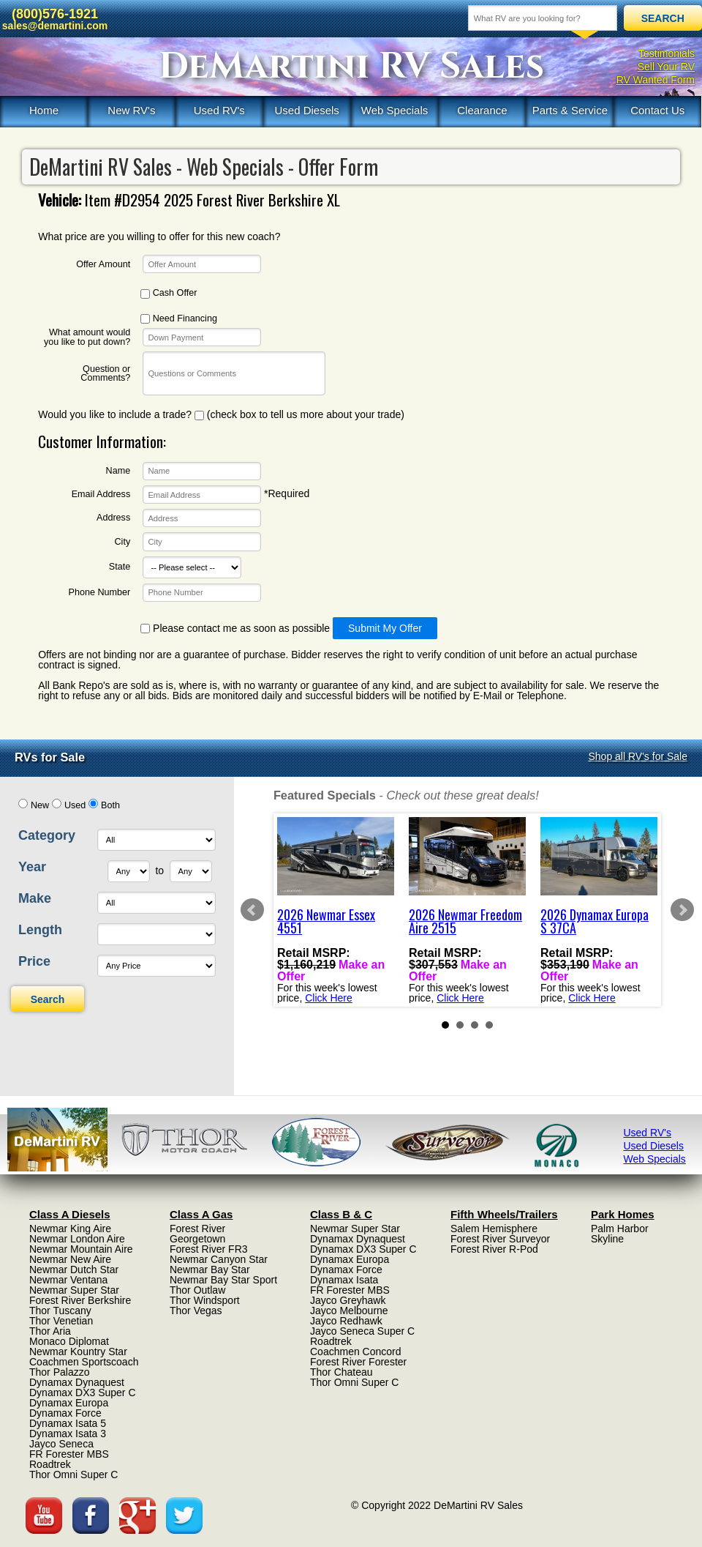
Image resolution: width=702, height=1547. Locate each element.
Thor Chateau (341, 1372)
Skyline (607, 1239)
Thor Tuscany (60, 1310)
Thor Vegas (196, 1310)
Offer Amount (103, 264)
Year (32, 867)
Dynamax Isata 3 (67, 1433)
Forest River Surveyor (500, 1239)
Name (118, 471)
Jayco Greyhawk (347, 1300)
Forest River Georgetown (197, 1234)
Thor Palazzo (59, 1372)
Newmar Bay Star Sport (223, 1280)
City (123, 542)
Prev (252, 910)
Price (34, 961)
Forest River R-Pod (494, 1249)
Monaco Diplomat (69, 1341)
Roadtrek (50, 1464)
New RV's (131, 110)
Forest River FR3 (209, 1249)
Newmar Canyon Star (219, 1259)
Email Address (101, 494)
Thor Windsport (205, 1300)
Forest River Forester (358, 1362)
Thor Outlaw (197, 1290)
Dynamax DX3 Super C (82, 1392)
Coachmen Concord (355, 1351)
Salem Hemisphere (493, 1228)
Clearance (482, 110)
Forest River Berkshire (80, 1300)
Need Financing (178, 319)
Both (110, 805)
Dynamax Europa (68, 1403)
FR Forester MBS (69, 1454)
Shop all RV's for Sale (638, 756)
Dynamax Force (65, 1413)
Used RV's (219, 110)
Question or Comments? (105, 374)
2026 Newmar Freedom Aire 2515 (465, 921)
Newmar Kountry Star (78, 1351)
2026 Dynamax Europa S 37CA (594, 921)
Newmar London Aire (77, 1239)
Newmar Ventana (68, 1280)
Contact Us (657, 110)
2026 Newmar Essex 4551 (326, 921)
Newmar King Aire (70, 1228)
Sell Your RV (666, 66)
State (119, 567)
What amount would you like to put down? (87, 337)
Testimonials (666, 53)
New (40, 805)
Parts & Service (570, 110)
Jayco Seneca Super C (362, 1331)
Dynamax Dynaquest (76, 1382)
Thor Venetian (61, 1321)
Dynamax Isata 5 (67, 1423)
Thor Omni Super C (73, 1474)
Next (682, 910)
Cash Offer (168, 293)
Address (113, 518)
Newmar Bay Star (210, 1269)
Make (34, 898)
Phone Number (99, 592)
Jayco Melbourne (349, 1310)
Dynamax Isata (344, 1280)
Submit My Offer (385, 628)
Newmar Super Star (74, 1290)
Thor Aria (50, 1331)
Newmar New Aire (70, 1259)
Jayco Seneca (61, 1444)
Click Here (328, 997)
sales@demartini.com (54, 25)
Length (40, 929)
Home (43, 110)
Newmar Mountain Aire (81, 1249)
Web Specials (394, 110)
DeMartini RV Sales (351, 67)
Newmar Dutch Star (73, 1269)
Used (75, 805)
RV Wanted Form (655, 80)
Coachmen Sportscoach (83, 1362)
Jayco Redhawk (346, 1321)
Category (46, 835)
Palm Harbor (620, 1228)
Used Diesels (306, 110)
